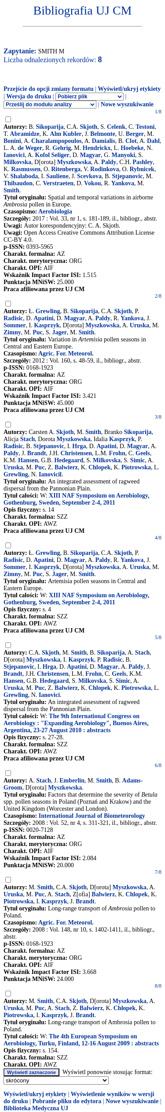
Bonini (12, 141)
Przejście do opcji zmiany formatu (49, 89)
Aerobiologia (55, 211)
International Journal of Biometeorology (92, 815)
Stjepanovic (127, 176)
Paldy (108, 162)
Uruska (139, 325)
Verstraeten (58, 183)
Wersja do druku (28, 96)
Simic (137, 460)
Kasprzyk (46, 325)
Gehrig (61, 148)
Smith (11, 190)
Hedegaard (68, 460)
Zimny (12, 332)
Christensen (76, 453)
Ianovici (14, 155)
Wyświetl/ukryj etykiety (129, 89)
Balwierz (66, 467)
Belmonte (102, 134)
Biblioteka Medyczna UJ (36, 1108)
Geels (143, 453)
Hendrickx (97, 148)
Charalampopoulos (56, 141)
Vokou (92, 183)
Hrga (79, 446)
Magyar (90, 155)
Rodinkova (104, 169)
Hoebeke (132, 148)
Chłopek (125, 1008)
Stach (27, 439)
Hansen (28, 460)
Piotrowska (136, 467)
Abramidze (25, 134)
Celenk (116, 127)
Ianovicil (50, 474)
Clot (131, 141)
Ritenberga (66, 169)
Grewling (48, 311)
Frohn (117, 453)
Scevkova (89, 176)
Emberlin (71, 780)
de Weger (30, 148)
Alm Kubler (66, 134)
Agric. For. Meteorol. (66, 353)
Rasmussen (25, 169)
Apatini (43, 318)
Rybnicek (142, 169)
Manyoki (123, 155)
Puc (38, 332)
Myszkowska (74, 162)
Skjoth (88, 127)
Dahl (153, 141)
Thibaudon (18, 183)
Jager (59, 332)
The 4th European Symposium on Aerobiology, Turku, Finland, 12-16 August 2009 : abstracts (81, 1040)
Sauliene (57, 176)
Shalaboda (24, 176)
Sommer (15, 325)
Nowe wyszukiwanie (127, 104)
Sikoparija (50, 127)
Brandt (36, 453)
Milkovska (17, 162)
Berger (135, 134)
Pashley (142, 162)
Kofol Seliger (52, 155)
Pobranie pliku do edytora (66, 1101)
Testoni (145, 127)
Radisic (13, 318)
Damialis (103, 141)
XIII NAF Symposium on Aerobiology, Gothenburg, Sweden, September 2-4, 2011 (76, 499)
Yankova (122, 183)
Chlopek (99, 467)
